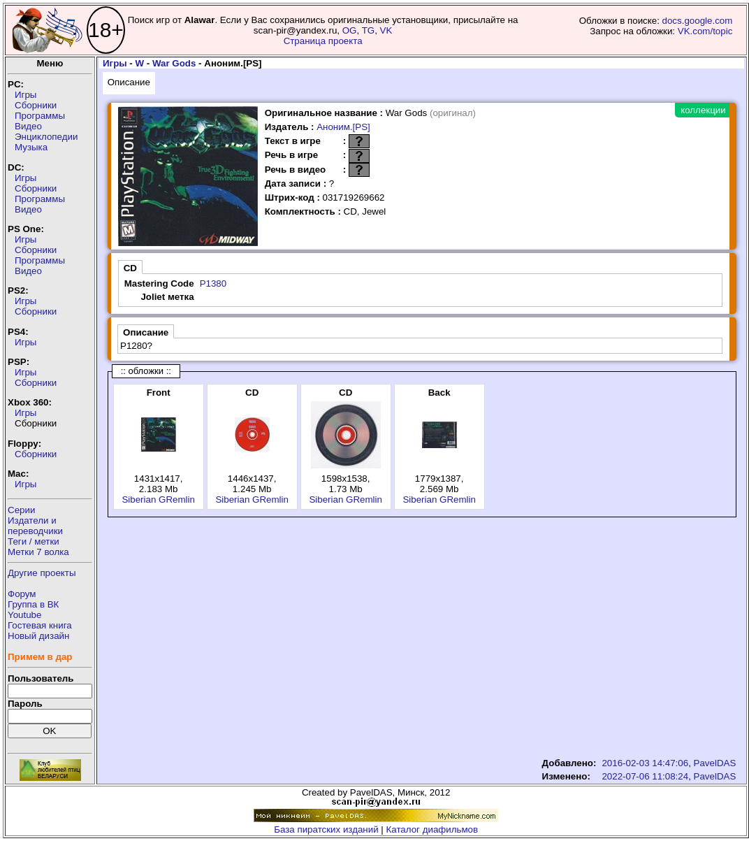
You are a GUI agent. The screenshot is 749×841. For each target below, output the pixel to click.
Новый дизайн (38, 636)
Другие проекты (42, 573)
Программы (40, 115)
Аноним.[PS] (343, 127)
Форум (22, 594)
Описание (129, 82)
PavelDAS (715, 763)
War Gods (174, 63)
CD (130, 268)
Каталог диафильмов (432, 829)
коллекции (703, 110)
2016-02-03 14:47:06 (645, 763)
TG (368, 30)
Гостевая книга (40, 625)
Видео (28, 126)
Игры (25, 94)
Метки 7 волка (38, 552)
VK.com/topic (705, 31)
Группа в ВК (33, 604)
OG (349, 30)
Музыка (31, 147)
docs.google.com (697, 20)
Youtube (24, 615)
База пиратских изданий (326, 829)
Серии (21, 510)
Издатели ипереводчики (35, 525)
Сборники (36, 105)
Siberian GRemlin (158, 499)
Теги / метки (33, 541)
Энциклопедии (46, 136)
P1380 (213, 283)
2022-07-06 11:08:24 (645, 776)
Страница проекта (323, 41)
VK (386, 30)
